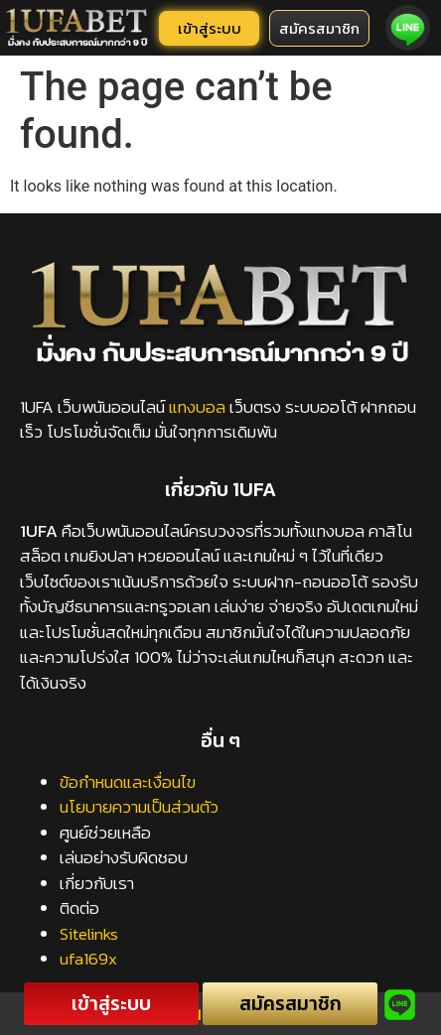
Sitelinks (89, 934)
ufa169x (88, 958)
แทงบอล (197, 407)
